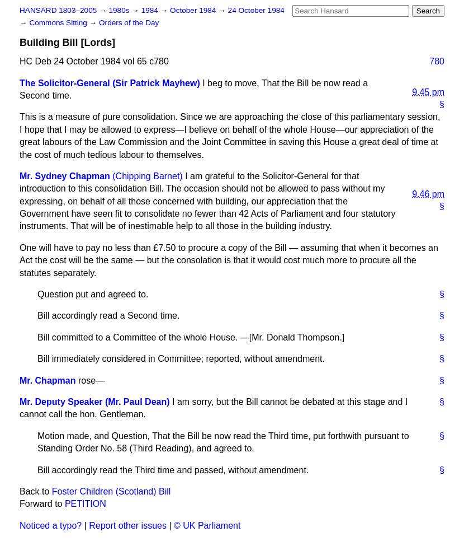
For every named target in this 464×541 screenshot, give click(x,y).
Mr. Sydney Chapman (65, 176)
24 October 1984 (256, 10)
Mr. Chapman (47, 380)
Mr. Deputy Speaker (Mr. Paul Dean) (95, 402)
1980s (119, 10)
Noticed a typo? (51, 525)
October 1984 (194, 10)
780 (436, 61)
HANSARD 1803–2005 (58, 10)
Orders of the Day (129, 22)
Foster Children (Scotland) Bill (111, 491)
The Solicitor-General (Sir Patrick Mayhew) (110, 83)
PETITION (85, 504)
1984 (150, 10)
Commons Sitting (59, 22)
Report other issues (128, 525)
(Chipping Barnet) (147, 176)
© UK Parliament (207, 525)
